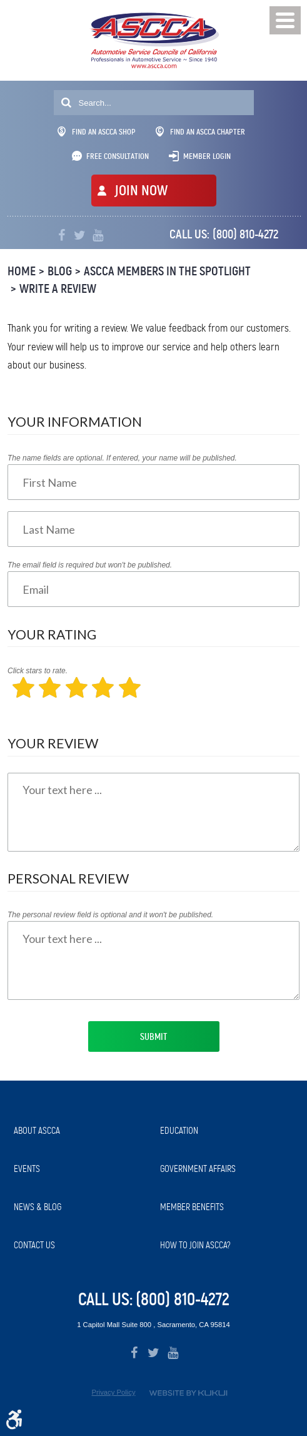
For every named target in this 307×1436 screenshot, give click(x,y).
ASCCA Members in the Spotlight (167, 271)
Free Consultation (117, 156)
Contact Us (34, 1245)
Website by (188, 1393)
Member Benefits (192, 1207)
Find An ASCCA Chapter (200, 131)
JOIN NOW (141, 190)
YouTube (98, 235)
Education (179, 1130)
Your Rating (52, 634)
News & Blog (37, 1207)
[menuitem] (81, 1131)
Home (22, 271)
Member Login (207, 156)
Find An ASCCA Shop (97, 131)
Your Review (53, 743)
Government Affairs (198, 1168)
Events (27, 1168)
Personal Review (68, 878)
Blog (60, 271)
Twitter (80, 235)
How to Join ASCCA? (195, 1245)
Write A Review (57, 289)
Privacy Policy (113, 1392)
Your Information (75, 421)
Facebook (61, 235)
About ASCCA (37, 1130)
